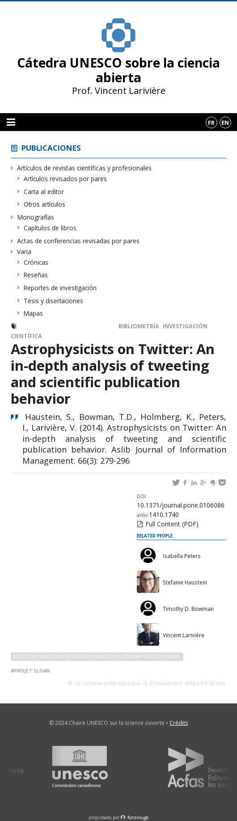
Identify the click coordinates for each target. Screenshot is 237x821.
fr (211, 122)
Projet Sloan (32, 670)
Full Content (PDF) (172, 524)
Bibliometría (138, 326)
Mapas (33, 313)
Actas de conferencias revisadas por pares (78, 241)
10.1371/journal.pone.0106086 (180, 501)
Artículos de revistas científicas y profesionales (84, 168)
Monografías (35, 217)
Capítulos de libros (50, 228)
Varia (24, 251)
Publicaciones (51, 148)
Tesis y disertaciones (53, 300)
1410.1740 (158, 514)
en (225, 122)
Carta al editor (44, 191)
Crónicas (36, 262)
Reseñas (36, 275)
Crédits (178, 723)
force (137, 817)
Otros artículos (44, 204)
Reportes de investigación (60, 288)
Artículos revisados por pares (65, 178)
